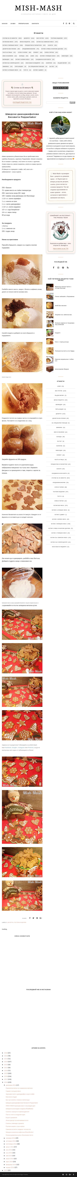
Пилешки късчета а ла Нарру (64, 351)
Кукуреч (57, 333)
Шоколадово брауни (62, 369)
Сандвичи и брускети (43, 59)
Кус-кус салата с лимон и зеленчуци (18, 1100)
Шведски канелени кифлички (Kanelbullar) (19, 1132)
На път (52, 66)
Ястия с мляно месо (23, 59)
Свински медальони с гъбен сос (64, 360)
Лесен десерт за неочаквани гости (17, 1120)
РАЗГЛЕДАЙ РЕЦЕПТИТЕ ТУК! (22, 102)
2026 (6, 1053)
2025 (6, 1056)
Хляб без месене (60, 305)
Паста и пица (7, 52)
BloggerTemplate (24, 1174)
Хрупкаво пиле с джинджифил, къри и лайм (20, 1094)
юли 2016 (9, 1150)
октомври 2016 (11, 1141)
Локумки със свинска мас (63, 314)
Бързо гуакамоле (11, 1117)
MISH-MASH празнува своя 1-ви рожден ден (20, 1106)
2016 (6, 1082)
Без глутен (40, 38)
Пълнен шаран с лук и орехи (15, 1126)
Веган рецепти (25, 41)
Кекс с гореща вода (62, 342)
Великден (6, 59)
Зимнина (6, 66)
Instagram (21, 747)
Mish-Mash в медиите (33, 63)
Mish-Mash (38, 8)
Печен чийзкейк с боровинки (64, 296)
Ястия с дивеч (38, 70)
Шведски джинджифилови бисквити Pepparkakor (22, 1103)
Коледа (21, 56)
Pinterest (30, 747)
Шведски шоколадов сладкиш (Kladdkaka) (19, 1108)
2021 (6, 1067)
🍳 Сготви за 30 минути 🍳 (22, 88)
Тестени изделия (57, 38)
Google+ (14, 747)
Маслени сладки (11, 1097)
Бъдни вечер (62, 63)
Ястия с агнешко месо (10, 70)
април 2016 (10, 1158)
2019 (6, 1073)
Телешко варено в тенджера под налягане (64, 323)
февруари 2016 (11, 1164)
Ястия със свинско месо (45, 41)
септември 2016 (11, 1144)
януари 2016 (10, 1167)
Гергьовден (19, 66)
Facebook (8, 747)
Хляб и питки (49, 52)
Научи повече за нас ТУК (60, 248)
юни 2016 (9, 1153)
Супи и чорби (22, 52)
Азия (32, 56)
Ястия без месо (8, 41)
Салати (50, 45)
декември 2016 (11, 1085)
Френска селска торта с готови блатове (63, 287)
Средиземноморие (28, 48)
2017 (6, 1079)
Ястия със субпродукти (11, 63)
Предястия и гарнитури (33, 45)
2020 (6, 1070)
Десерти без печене (9, 48)
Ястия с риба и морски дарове (52, 48)
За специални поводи (36, 66)
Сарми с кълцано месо (13, 1091)
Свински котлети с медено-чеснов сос (18, 1129)
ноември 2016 (11, 1138)
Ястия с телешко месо (47, 56)
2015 (6, 1170)
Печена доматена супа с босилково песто (19, 1135)
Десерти (27, 38)
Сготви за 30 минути (10, 38)
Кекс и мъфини (8, 56)
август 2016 (10, 1147)
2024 (6, 1059)
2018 (6, 1076)
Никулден (65, 56)
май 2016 (9, 1155)
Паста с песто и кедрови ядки (15, 1114)
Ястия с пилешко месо (10, 45)
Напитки (49, 63)
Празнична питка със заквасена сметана (19, 1088)
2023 (6, 1061)
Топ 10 (26, 70)
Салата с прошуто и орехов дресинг (17, 1111)
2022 (6, 1064)
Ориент (35, 52)
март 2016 (9, 1161)
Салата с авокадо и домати (15, 1123)
